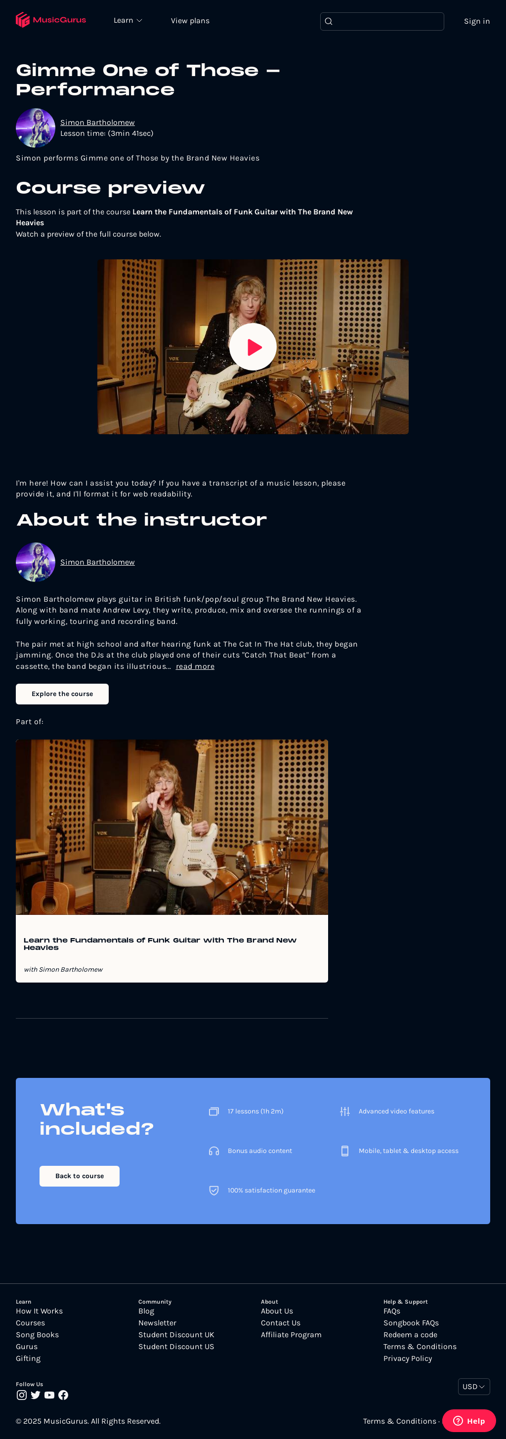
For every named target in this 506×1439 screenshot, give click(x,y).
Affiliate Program (291, 1335)
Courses (30, 1323)
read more (195, 666)
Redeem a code (410, 1335)
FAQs (391, 1311)
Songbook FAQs (411, 1323)
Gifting (28, 1358)
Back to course (79, 1176)
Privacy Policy (407, 1358)
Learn (124, 19)
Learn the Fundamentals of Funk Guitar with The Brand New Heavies (160, 944)
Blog (146, 1311)
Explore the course (62, 694)
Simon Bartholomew (97, 122)
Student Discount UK (176, 1335)
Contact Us (280, 1323)
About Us (277, 1311)
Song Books (37, 1335)
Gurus (27, 1347)
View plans (190, 20)
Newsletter (157, 1323)
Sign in (477, 21)
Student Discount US (176, 1347)
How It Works (39, 1311)
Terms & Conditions (420, 1347)
